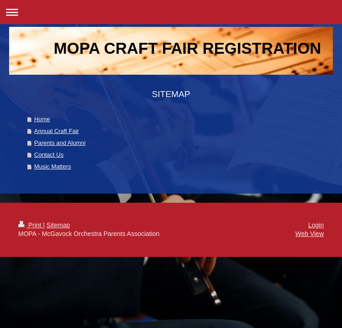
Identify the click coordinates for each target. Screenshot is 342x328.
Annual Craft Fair (56, 131)
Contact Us (48, 154)
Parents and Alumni (60, 142)
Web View (309, 233)
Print (30, 225)
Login (316, 225)
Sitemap (58, 225)
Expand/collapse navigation (171, 12)
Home (42, 119)
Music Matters (52, 166)
